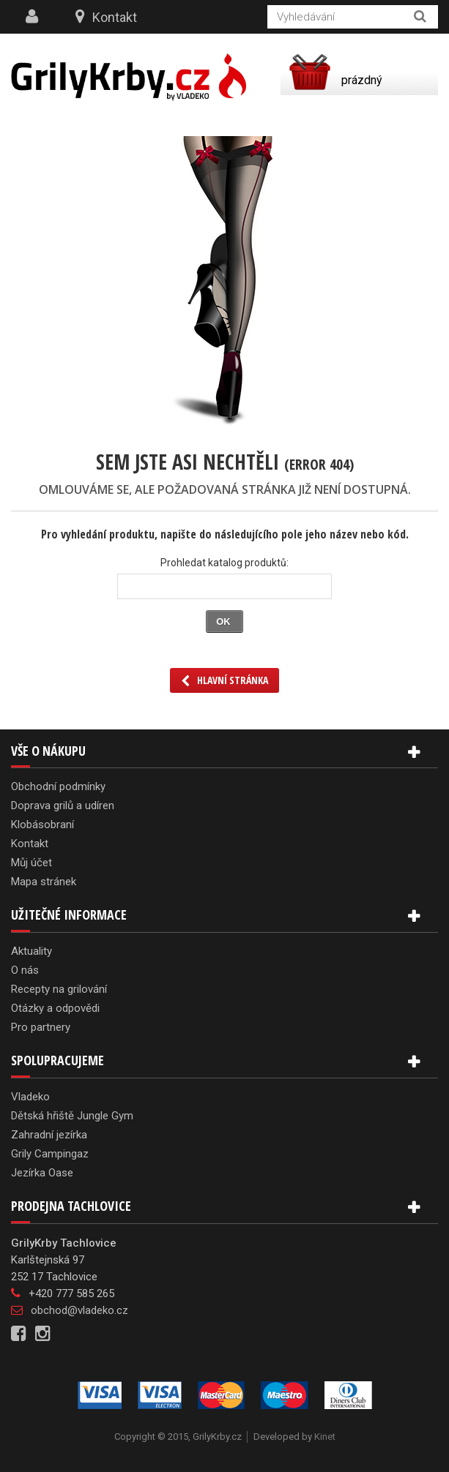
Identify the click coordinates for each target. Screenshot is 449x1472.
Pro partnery (40, 1027)
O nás (25, 970)
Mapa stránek (43, 881)
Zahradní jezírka (49, 1134)
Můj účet (31, 862)
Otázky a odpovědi (55, 1008)
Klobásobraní (42, 824)
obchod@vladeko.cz (79, 1310)
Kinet (324, 1436)
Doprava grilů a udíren (62, 805)
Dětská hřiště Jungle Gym (72, 1115)
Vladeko (30, 1096)
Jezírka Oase (42, 1172)
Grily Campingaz (50, 1153)
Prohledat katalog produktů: (224, 562)
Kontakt (114, 17)
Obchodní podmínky (58, 786)
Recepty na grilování (59, 989)
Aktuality (31, 951)
